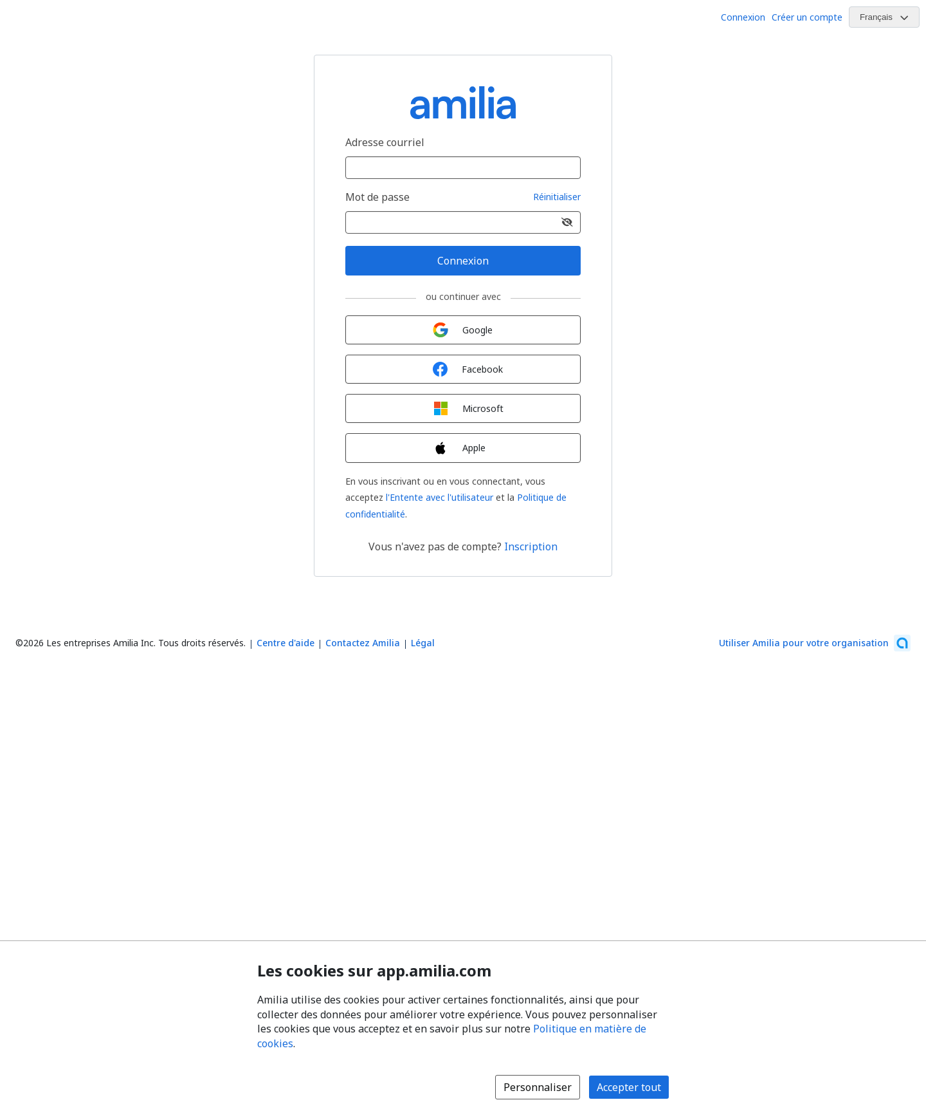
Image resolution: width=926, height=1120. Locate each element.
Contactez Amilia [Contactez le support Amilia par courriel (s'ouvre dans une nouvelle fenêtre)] (362, 643)
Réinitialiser (557, 197)
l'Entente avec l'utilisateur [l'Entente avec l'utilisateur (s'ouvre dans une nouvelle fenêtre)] (439, 497)
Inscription (531, 546)
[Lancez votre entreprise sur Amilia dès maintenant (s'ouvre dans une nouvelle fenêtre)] (815, 643)
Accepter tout (629, 1087)
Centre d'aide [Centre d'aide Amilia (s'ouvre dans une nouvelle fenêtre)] (285, 643)
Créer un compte (807, 17)
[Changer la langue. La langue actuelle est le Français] (884, 17)
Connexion (743, 17)
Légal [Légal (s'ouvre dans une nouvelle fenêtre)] (423, 643)
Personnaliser (538, 1087)
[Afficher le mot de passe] (567, 222)
